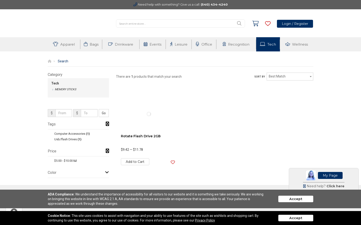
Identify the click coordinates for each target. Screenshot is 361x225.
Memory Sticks (65, 89)
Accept (295, 199)
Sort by (259, 76)
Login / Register (295, 24)
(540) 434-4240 (214, 4)
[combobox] (290, 77)
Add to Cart (135, 162)
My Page (330, 175)
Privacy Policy (205, 220)
